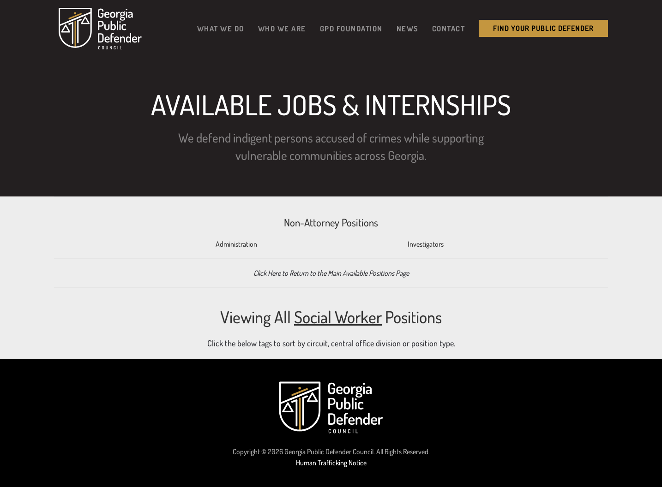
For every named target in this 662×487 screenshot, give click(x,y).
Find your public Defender (543, 28)
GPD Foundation (351, 28)
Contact (448, 28)
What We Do (220, 28)
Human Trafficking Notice (331, 462)
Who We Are (282, 28)
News (407, 28)
